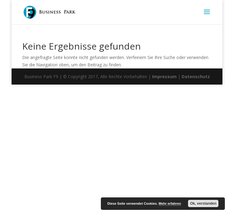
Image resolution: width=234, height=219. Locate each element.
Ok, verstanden (203, 203)
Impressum (164, 76)
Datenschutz (196, 76)
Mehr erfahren (170, 203)
